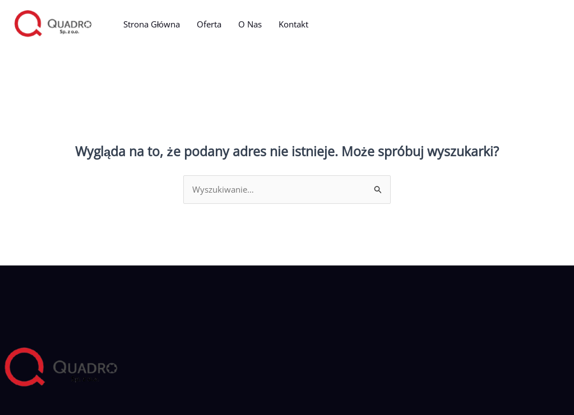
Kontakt (293, 24)
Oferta (209, 24)
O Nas (250, 24)
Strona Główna (151, 24)
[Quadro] (53, 23)
